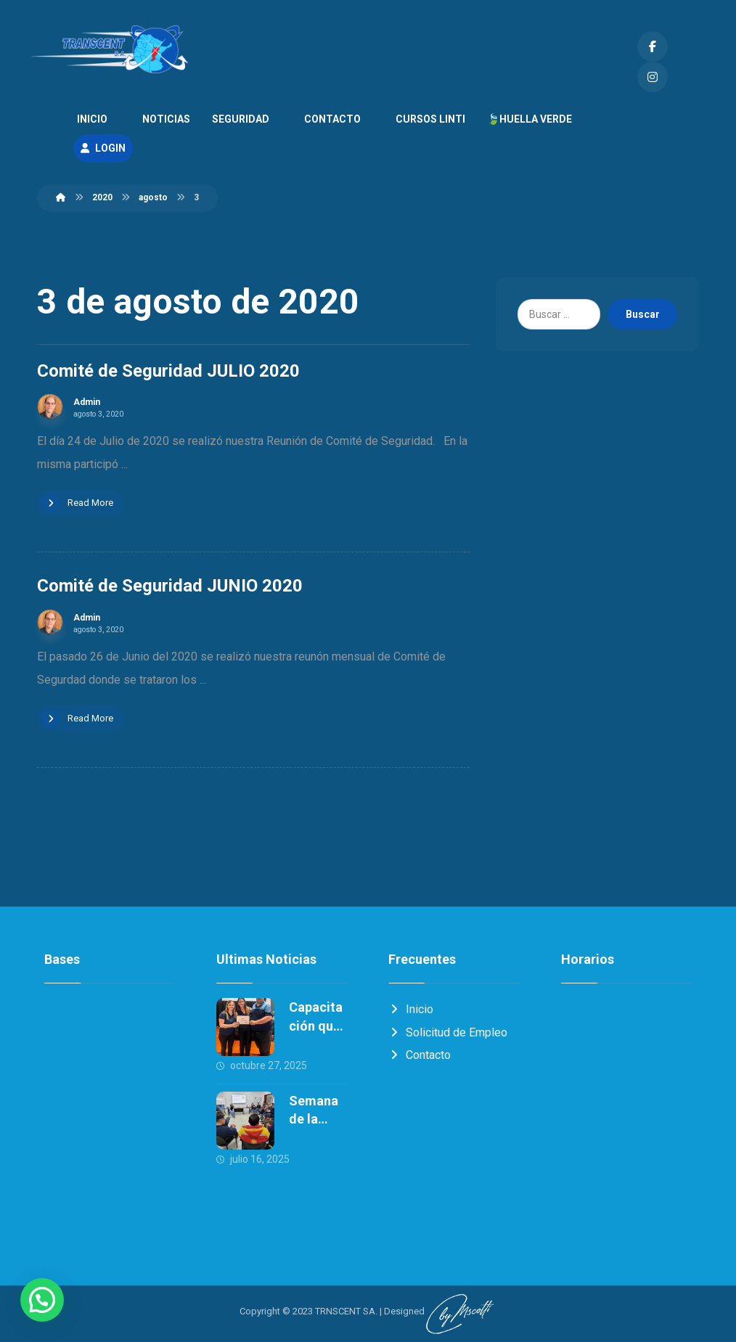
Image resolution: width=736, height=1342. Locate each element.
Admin (86, 403)
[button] (42, 1300)
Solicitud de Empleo (447, 1034)
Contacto (419, 1057)
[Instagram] (652, 77)
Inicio (410, 1011)
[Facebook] (652, 46)
